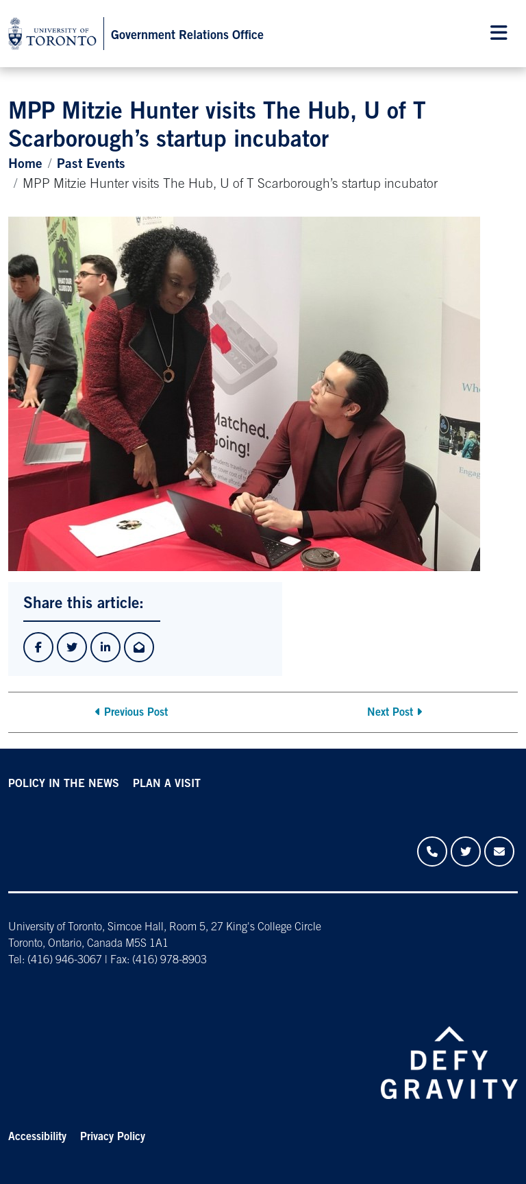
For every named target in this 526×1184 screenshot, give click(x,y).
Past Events (91, 164)
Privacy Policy (112, 1137)
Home (25, 164)
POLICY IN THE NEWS (63, 784)
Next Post (390, 713)
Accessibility (37, 1137)
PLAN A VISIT (167, 784)
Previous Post (136, 713)
